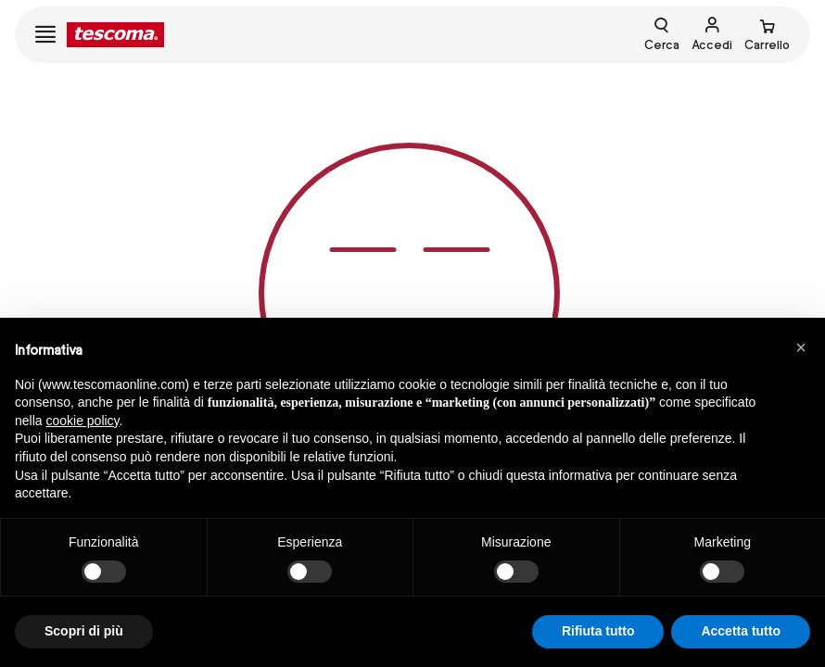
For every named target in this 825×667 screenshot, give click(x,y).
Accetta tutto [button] (741, 630)
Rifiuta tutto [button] (598, 630)
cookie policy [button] (82, 420)
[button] (801, 347)
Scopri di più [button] (83, 630)
